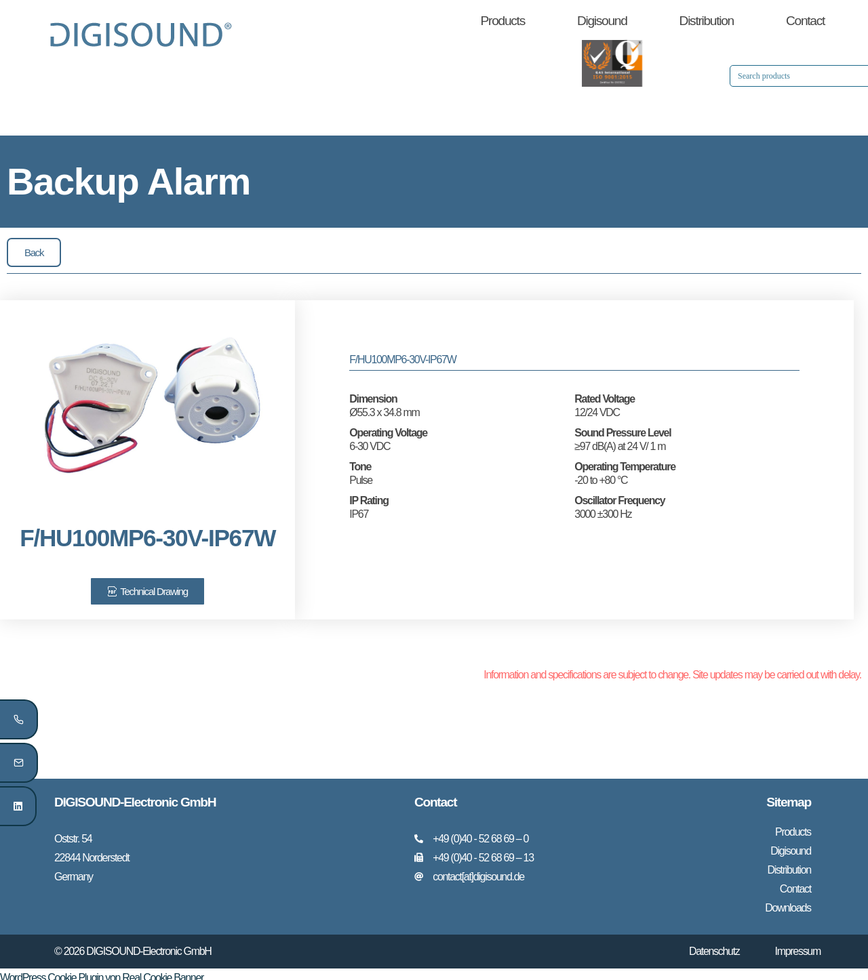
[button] (34, 252)
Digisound (602, 21)
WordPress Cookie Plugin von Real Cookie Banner (101, 971)
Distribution (706, 21)
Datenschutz (714, 944)
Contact (805, 21)
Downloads (787, 901)
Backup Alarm (128, 181)
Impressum (798, 944)
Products (503, 21)
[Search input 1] (686, 76)
